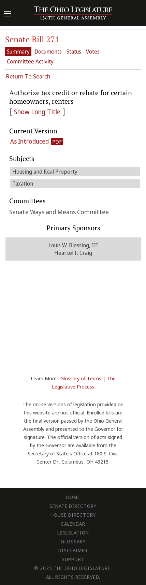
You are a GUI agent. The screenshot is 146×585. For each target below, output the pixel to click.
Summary (18, 51)
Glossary (73, 541)
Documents (48, 51)
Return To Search (28, 76)
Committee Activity (30, 61)
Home (73, 497)
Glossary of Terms (80, 378)
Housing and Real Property (44, 171)
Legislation (73, 532)
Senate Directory (73, 506)
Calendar (73, 524)
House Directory (73, 515)
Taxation (22, 183)
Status (74, 51)
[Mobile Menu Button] (7, 14)
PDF (57, 141)
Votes (93, 51)
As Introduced (29, 141)
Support (73, 559)
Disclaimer (73, 550)
